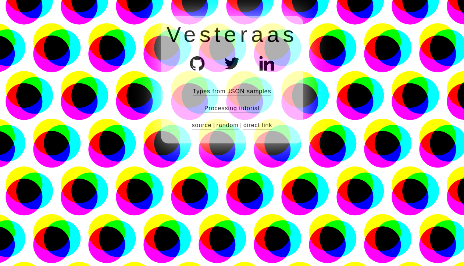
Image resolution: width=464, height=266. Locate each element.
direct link (257, 125)
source (202, 125)
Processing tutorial (232, 108)
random (228, 125)
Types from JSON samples (232, 91)
